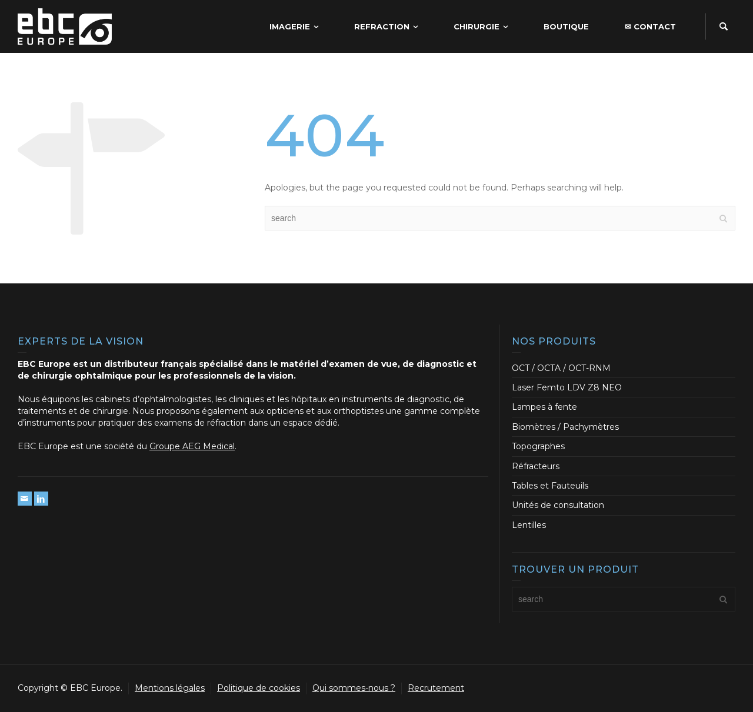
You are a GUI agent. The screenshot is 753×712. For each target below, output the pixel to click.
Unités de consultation (558, 505)
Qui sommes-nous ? (353, 688)
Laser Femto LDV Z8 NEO (567, 387)
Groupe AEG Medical (192, 446)
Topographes (538, 446)
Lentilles (529, 525)
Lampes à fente (544, 407)
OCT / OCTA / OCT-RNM (561, 368)
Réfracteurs (535, 466)
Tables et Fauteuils (550, 485)
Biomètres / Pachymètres (565, 427)
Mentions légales (170, 688)
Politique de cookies (258, 688)
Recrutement (436, 688)
